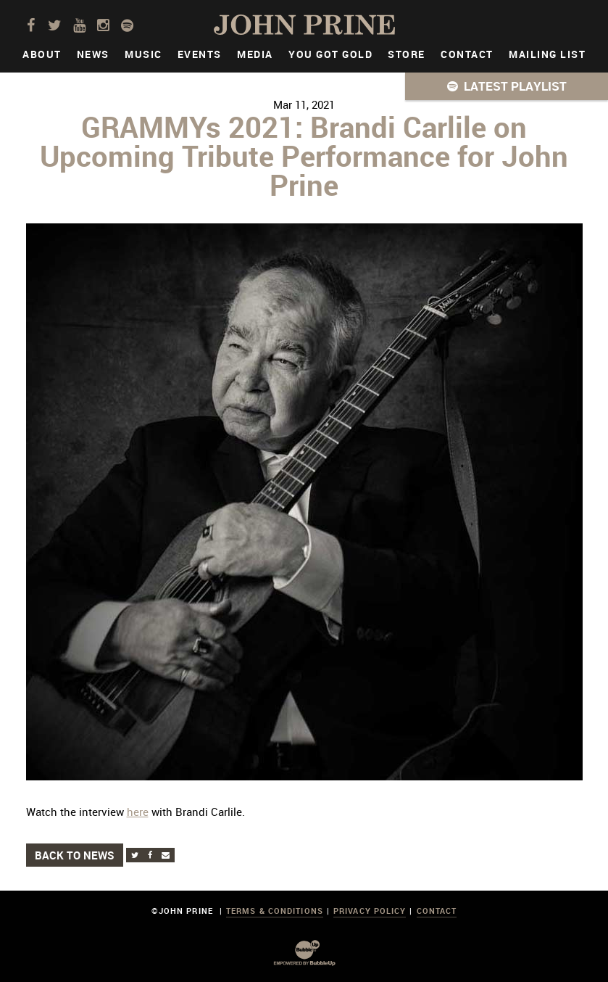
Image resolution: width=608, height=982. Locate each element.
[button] (506, 86)
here (138, 811)
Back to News (74, 855)
